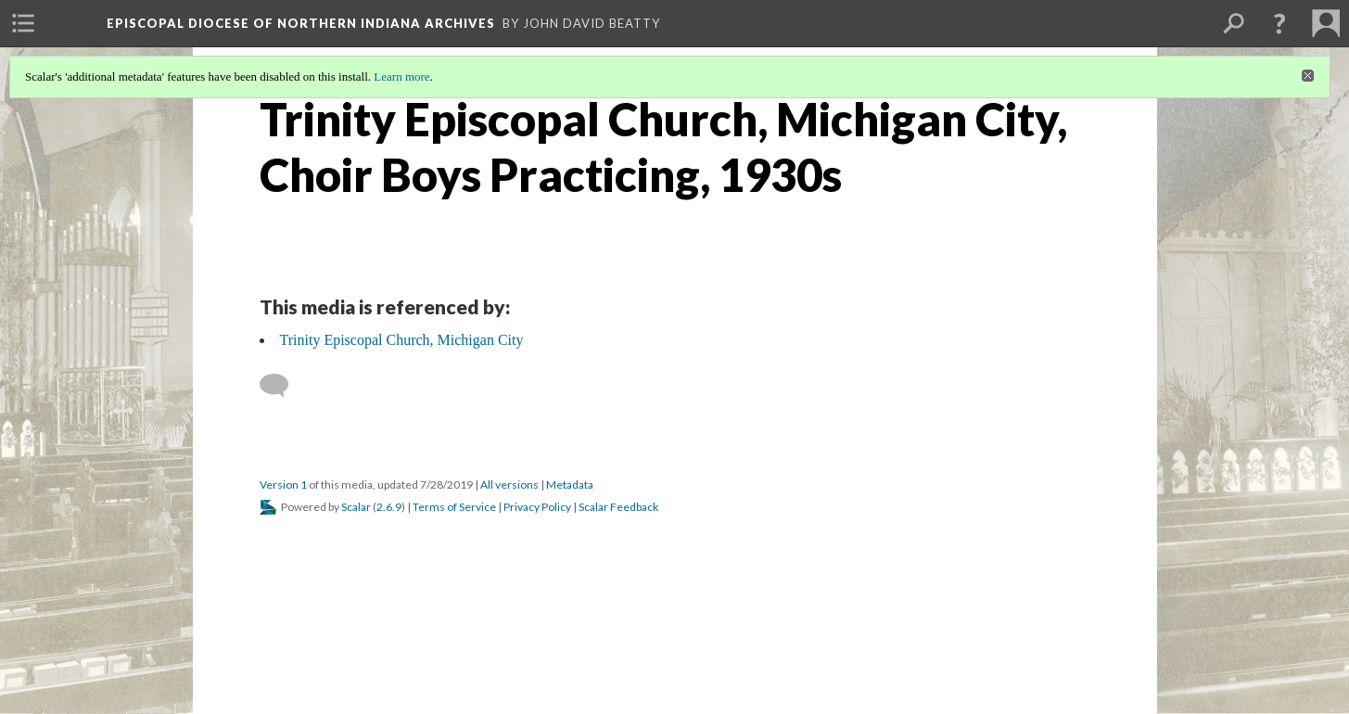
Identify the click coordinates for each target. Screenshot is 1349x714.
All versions (509, 484)
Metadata (569, 484)
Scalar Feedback (618, 507)
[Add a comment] (282, 386)
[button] (1279, 23)
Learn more (401, 76)
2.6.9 (388, 507)
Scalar (356, 507)
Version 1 (283, 484)
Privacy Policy (537, 507)
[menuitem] (23, 23)
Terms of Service (454, 507)
